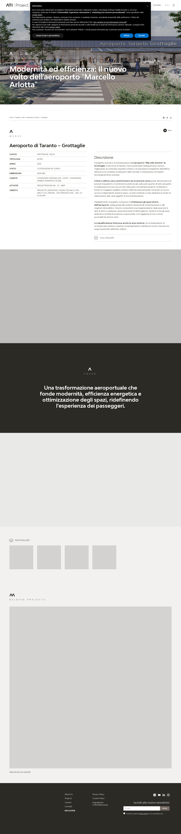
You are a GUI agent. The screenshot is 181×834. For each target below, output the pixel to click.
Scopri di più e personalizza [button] (47, 36)
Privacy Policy (98, 794)
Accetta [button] (141, 36)
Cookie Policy (98, 798)
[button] (174, 5)
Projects (68, 798)
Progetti (17, 117)
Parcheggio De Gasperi (20, 772)
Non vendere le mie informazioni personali (109, 22)
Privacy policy (143, 813)
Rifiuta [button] (126, 36)
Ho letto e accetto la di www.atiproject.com (143, 813)
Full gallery (107, 238)
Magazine (70, 811)
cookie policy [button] (37, 15)
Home (11, 117)
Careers (68, 802)
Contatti (68, 806)
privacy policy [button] (55, 27)
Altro (23, 117)
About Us (69, 794)
